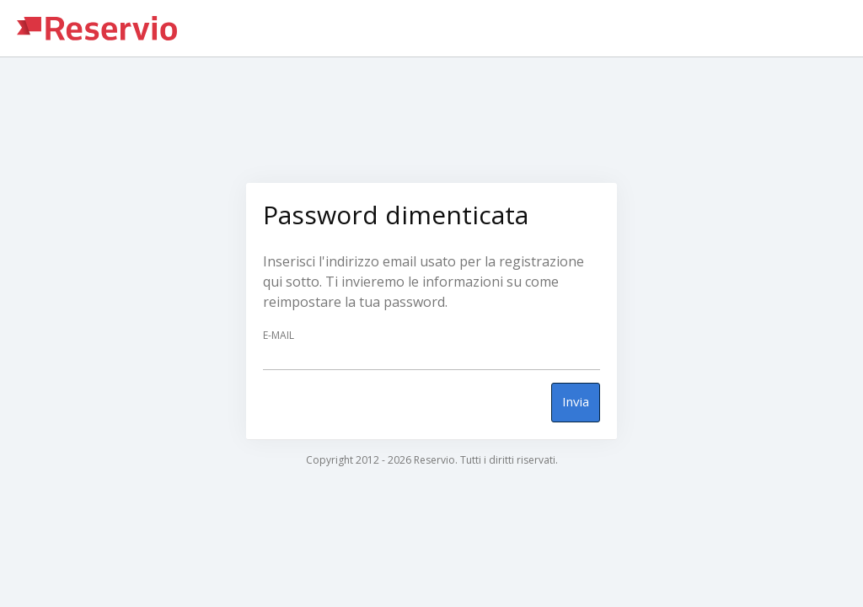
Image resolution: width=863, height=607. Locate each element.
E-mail (278, 335)
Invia (575, 401)
